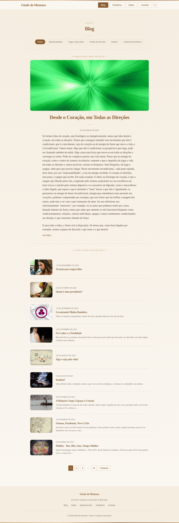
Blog (103, 5)
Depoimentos (86, 505)
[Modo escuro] (155, 5)
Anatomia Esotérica (133, 41)
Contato (145, 5)
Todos (40, 41)
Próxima (104, 468)
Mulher (114, 41)
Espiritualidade (55, 41)
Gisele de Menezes (33, 5)
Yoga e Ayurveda (76, 41)
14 (94, 468)
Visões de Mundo (97, 41)
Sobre (131, 5)
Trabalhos (117, 5)
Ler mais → (47, 235)
